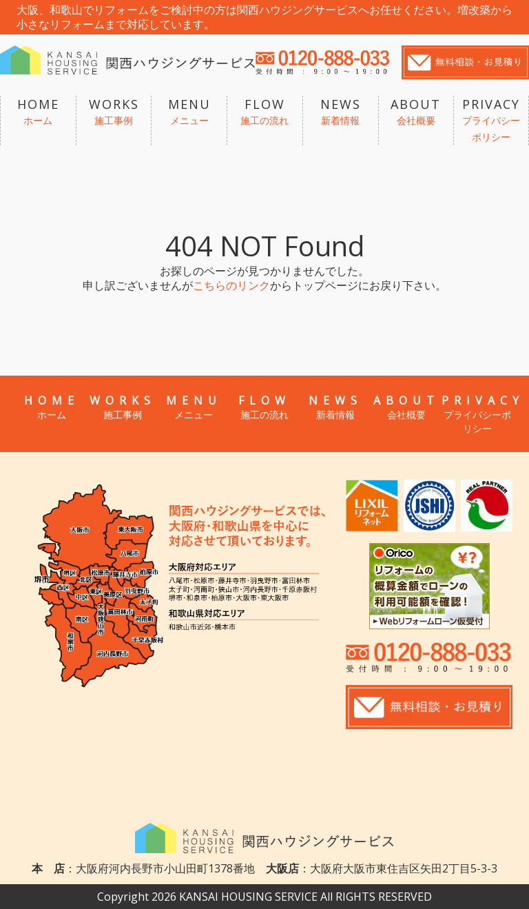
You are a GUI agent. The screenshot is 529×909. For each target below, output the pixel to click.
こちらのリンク (231, 285)
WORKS (114, 112)
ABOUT (416, 112)
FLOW (264, 112)
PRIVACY (491, 120)
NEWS (340, 112)
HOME (38, 112)
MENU (189, 112)
